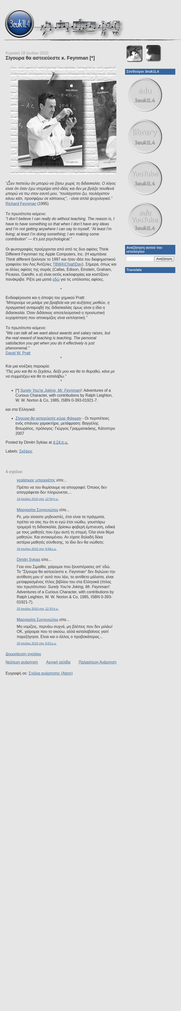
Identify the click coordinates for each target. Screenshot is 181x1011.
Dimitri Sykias (28, 559)
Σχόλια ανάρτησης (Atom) (51, 673)
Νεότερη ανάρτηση (22, 662)
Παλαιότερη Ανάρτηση (98, 662)
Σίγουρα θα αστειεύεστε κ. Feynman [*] (50, 58)
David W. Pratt (18, 353)
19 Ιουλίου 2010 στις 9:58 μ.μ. (37, 549)
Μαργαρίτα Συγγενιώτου (37, 510)
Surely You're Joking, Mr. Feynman (50, 390)
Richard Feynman (21, 204)
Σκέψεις (26, 451)
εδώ (55, 279)
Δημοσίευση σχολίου (23, 654)
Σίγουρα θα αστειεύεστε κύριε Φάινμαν (48, 418)
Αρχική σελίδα (58, 662)
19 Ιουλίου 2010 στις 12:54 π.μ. (38, 499)
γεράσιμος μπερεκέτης (36, 480)
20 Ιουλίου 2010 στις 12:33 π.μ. (38, 609)
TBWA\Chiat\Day (67, 264)
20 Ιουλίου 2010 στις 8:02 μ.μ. (37, 643)
